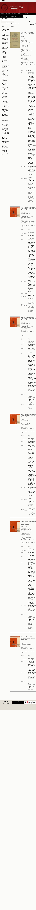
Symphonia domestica (30, 184)
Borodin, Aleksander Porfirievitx (28, 221)
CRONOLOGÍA (20, 13)
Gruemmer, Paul (24, 61)
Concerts (30, 177)
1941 (29, 68)
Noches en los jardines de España (31, 192)
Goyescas (30, 195)
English (25, 1)
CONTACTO (20, 16)
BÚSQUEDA (14, 13)
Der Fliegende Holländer (31, 300)
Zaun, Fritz (23, 212)
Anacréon (30, 408)
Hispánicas (30, 631)
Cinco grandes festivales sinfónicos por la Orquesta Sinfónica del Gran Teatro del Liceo (28, 34)
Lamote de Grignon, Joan (26, 536)
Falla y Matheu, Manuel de (27, 530)
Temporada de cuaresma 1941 (31, 72)
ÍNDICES (26, 13)
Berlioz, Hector (24, 51)
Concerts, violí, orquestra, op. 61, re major (32, 406)
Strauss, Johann (24, 218)
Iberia (34, 626)
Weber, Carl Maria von (26, 215)
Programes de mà (32, 179)
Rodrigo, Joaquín (24, 533)
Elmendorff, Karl (24, 38)
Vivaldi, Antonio (24, 48)
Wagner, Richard (24, 49)
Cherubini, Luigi (24, 46)
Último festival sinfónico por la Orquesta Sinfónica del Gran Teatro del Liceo (28, 523)
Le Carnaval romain (30, 505)
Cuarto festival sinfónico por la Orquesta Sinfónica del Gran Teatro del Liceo (28, 415)
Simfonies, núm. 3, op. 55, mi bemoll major (31, 200)
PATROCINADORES (12, 16)
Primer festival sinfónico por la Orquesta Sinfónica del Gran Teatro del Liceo (28, 208)
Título (29, 23)
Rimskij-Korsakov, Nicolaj (26, 50)
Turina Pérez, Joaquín (26, 55)
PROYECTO (8, 13)
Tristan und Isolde (31, 402)
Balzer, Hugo (24, 40)
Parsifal (29, 186)
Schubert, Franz (24, 54)
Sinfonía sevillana (30, 628)
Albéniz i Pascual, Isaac (26, 537)
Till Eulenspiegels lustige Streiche (31, 308)
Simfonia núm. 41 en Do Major (31, 197)
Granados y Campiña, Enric (27, 532)
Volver (11, 26)
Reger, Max (23, 57)
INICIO (2, 13)
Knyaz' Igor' (30, 302)
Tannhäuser (30, 189)
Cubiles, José (24, 41)
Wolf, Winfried (24, 58)
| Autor (33, 23)
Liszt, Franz (23, 426)
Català (22, 1)
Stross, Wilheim (24, 59)
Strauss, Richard (24, 45)
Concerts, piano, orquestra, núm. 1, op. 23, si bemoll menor (31, 508)
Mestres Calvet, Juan (25, 213)
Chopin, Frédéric (24, 424)
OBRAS (31, 13)
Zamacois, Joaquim (25, 534)
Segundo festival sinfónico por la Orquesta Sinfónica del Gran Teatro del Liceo (28, 318)
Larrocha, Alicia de (25, 538)
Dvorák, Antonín (24, 53)
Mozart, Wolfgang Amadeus (27, 42)
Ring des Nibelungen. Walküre (31, 187)
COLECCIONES (4, 16)
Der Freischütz (31, 298)
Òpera (29, 683)
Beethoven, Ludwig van (26, 44)
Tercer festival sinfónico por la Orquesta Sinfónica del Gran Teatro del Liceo (28, 638)
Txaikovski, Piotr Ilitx (25, 423)
